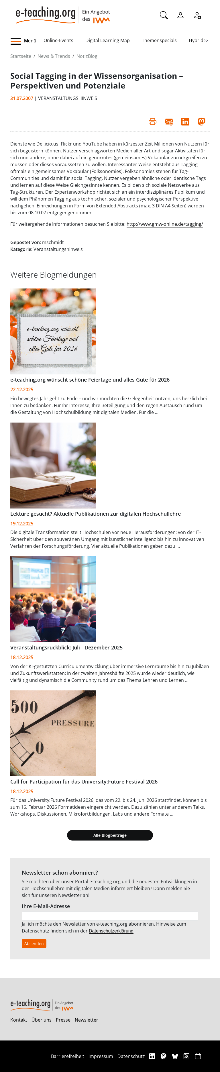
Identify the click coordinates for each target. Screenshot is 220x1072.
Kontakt (18, 1020)
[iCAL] (198, 1056)
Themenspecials (159, 40)
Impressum (101, 1056)
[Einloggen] (180, 14)
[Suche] (164, 14)
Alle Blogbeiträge (110, 835)
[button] (27, 41)
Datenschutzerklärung (111, 930)
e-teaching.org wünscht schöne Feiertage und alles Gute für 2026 (90, 379)
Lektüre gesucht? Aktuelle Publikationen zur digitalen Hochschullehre (95, 513)
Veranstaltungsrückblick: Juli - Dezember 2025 (66, 647)
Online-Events (58, 40)
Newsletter (86, 1020)
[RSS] (187, 1056)
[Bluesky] (175, 1056)
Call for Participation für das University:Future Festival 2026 (84, 781)
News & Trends (54, 56)
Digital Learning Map (107, 40)
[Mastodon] (164, 1056)
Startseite (20, 56)
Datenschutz (131, 1056)
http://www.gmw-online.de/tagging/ (165, 224)
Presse (63, 1020)
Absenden (34, 943)
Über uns (42, 1020)
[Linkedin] (152, 1056)
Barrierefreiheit (67, 1056)
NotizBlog (86, 56)
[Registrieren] (197, 14)
